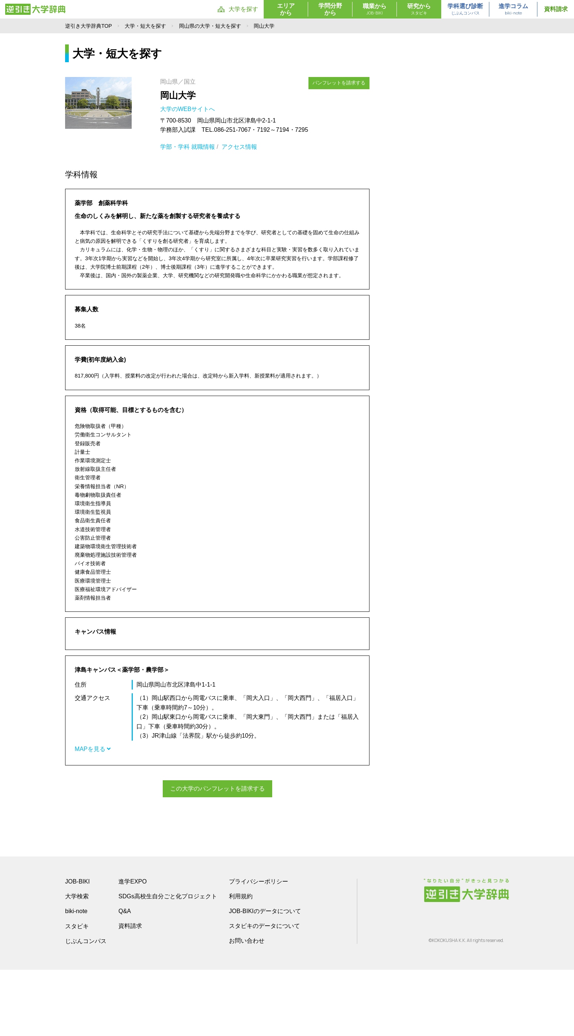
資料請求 (556, 9)
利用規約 (241, 962)
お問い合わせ (246, 1007)
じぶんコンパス (86, 1007)
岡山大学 (178, 95)
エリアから (286, 9)
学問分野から (330, 9)
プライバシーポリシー (258, 948)
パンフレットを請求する (339, 82)
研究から (419, 9)
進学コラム (513, 9)
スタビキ (77, 992)
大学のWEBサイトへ (188, 109)
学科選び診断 (465, 9)
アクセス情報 (239, 147)
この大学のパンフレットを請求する (217, 788)
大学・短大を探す (145, 26)
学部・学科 (175, 147)
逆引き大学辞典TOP (88, 26)
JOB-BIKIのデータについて (265, 977)
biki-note (76, 977)
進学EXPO (132, 948)
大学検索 (77, 962)
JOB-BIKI (77, 948)
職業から (374, 9)
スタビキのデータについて (264, 992)
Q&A (124, 977)
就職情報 (203, 147)
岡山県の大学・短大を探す (210, 26)
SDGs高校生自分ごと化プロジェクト (167, 962)
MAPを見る (93, 749)
